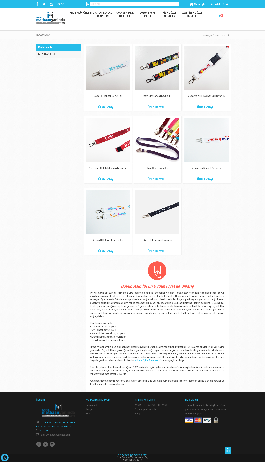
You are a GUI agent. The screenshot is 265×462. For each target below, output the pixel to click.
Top (228, 449)
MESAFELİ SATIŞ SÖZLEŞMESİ (151, 405)
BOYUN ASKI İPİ (46, 54)
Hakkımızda (92, 405)
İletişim (89, 409)
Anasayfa (207, 35)
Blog (88, 413)
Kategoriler (46, 47)
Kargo (138, 413)
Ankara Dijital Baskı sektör (148, 360)
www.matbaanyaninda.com (132, 454)
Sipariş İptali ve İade (145, 409)
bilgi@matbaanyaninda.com (56, 434)
